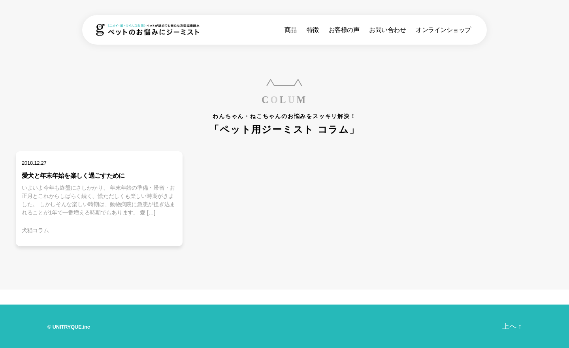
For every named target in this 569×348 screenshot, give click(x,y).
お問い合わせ (387, 31)
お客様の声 (344, 31)
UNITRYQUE (67, 327)
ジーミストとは (230, 298)
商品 (290, 31)
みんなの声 (323, 298)
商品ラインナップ (129, 298)
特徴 (313, 31)
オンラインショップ (443, 31)
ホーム (38, 296)
